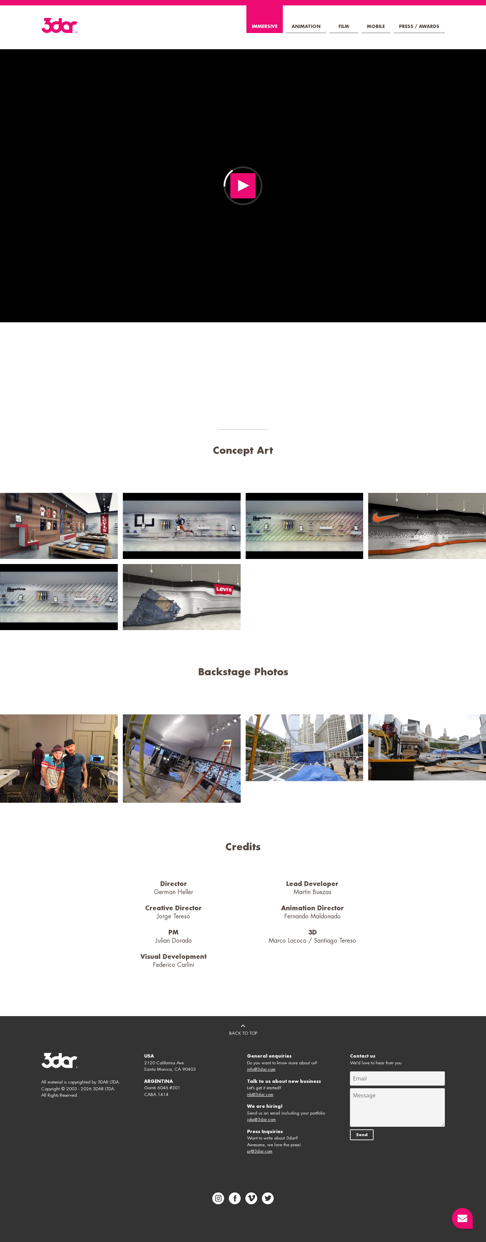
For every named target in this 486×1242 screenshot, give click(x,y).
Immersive (264, 26)
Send (362, 1135)
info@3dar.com (261, 1069)
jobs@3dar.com (261, 1119)
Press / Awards (419, 26)
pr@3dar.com (259, 1151)
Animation (306, 26)
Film (344, 26)
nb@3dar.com (260, 1094)
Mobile (376, 26)
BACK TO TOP (243, 1028)
